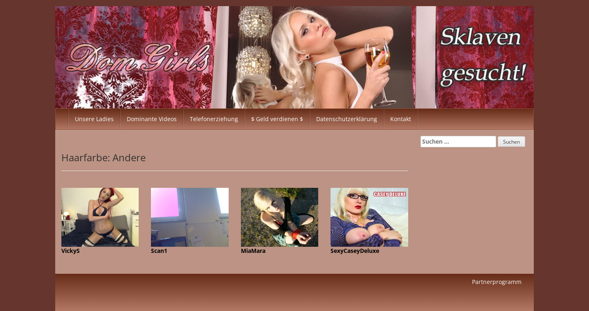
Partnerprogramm (497, 282)
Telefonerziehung (214, 119)
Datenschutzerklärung (346, 119)
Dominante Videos (152, 119)
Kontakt (400, 119)
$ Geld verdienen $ (277, 119)
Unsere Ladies (94, 119)
